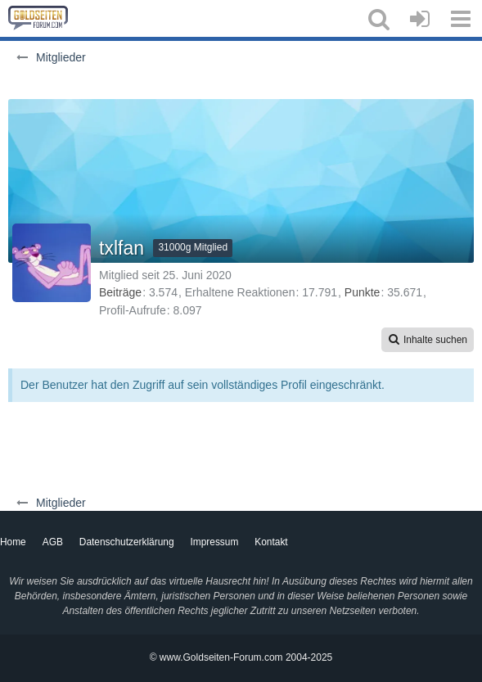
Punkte (363, 292)
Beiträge (120, 292)
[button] (379, 18)
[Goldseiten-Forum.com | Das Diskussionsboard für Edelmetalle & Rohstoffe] (38, 18)
